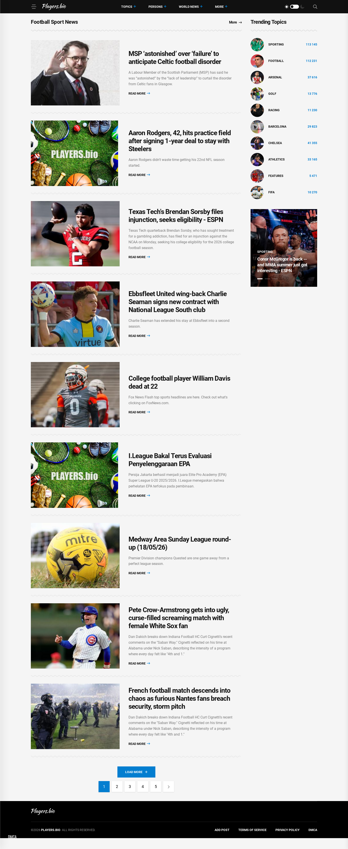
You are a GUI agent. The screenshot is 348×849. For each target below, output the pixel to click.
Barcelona (277, 126)
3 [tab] (275, 278)
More (219, 6)
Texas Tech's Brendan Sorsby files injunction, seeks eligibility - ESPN (176, 219)
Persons (155, 6)
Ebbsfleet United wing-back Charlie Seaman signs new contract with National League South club (178, 306)
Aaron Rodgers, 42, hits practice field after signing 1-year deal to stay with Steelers (180, 143)
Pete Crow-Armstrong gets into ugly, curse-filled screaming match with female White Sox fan (179, 627)
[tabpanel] (284, 248)
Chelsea (275, 143)
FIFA (271, 192)
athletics (276, 159)
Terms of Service (252, 841)
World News (189, 6)
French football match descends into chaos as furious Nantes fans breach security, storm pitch (180, 709)
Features (275, 176)
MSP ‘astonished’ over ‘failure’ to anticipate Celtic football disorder (175, 58)
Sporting (276, 44)
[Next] (169, 797)
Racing (274, 110)
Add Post (222, 841)
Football (276, 61)
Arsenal (275, 77)
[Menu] (34, 7)
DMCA (312, 841)
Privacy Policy (287, 841)
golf (272, 93)
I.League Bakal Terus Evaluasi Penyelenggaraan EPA (170, 467)
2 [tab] (267, 278)
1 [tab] (260, 278)
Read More (139, 94)
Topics (126, 6)
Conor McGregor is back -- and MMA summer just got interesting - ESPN (282, 264)
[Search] (315, 7)
